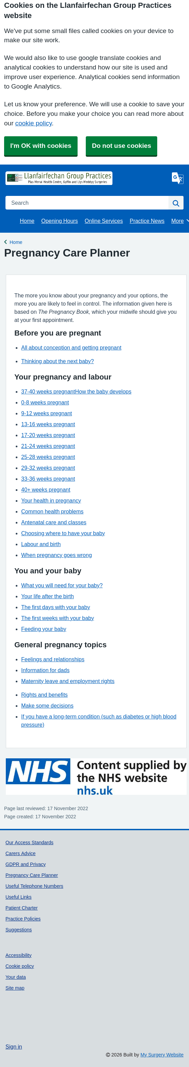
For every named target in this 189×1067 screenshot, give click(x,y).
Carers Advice (20, 853)
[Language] (178, 178)
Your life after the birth (47, 596)
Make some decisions (47, 705)
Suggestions (18, 929)
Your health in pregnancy (51, 500)
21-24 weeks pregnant (48, 446)
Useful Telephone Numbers (34, 886)
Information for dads (45, 670)
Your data (15, 977)
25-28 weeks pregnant (48, 457)
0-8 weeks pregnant (45, 402)
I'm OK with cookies (40, 145)
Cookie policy (19, 966)
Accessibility (18, 955)
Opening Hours (59, 220)
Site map (14, 988)
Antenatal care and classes (53, 522)
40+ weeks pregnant (45, 489)
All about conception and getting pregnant (71, 347)
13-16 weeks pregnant (48, 424)
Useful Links (18, 897)
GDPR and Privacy (25, 864)
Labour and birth (41, 544)
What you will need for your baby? (62, 585)
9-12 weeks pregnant (46, 413)
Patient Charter (21, 908)
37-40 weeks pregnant (48, 391)
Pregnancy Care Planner (31, 875)
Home (27, 220)
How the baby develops (103, 391)
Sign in (13, 1046)
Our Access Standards (29, 842)
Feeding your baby (43, 629)
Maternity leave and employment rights (67, 681)
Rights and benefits (44, 694)
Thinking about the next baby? (57, 361)
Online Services (104, 220)
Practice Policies (23, 918)
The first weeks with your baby (57, 618)
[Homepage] (22, 178)
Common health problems (52, 511)
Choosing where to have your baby (63, 533)
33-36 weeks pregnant (48, 478)
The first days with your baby (55, 607)
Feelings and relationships (52, 659)
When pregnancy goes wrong (56, 555)
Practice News (147, 220)
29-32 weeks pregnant (48, 467)
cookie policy (33, 123)
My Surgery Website (162, 1054)
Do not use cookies (121, 145)
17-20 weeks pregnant (48, 435)
